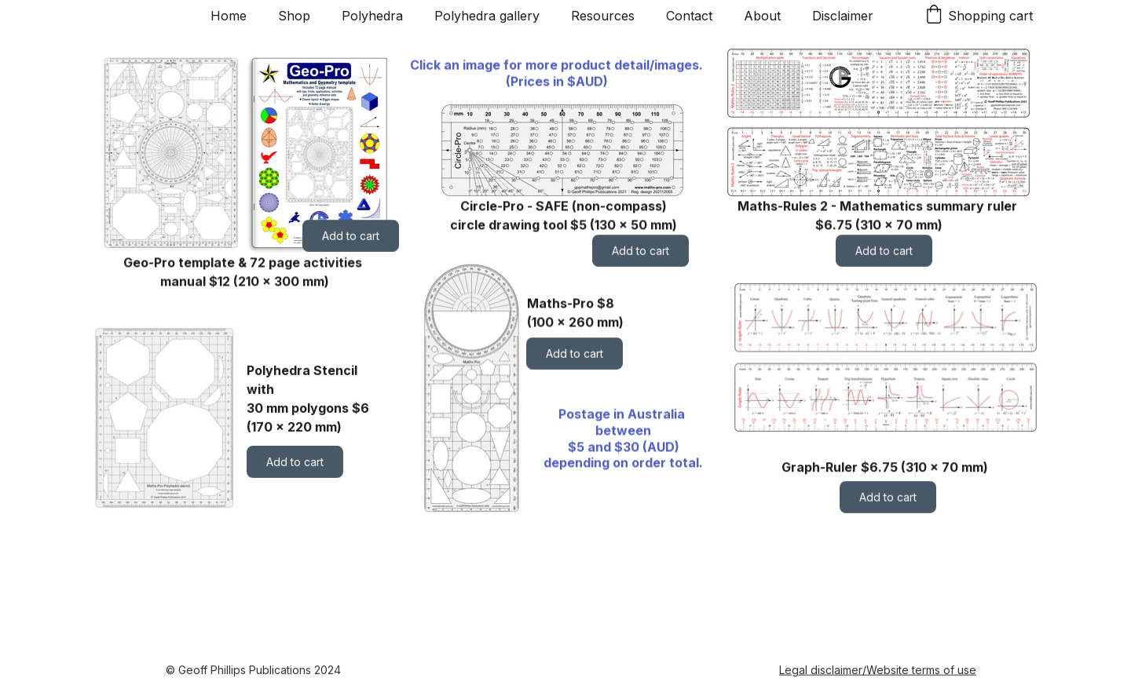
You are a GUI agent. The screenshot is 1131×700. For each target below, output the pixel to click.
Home (228, 16)
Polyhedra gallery (487, 16)
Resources (603, 16)
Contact (689, 16)
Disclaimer (842, 16)
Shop (294, 16)
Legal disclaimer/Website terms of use (877, 670)
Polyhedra (372, 16)
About (762, 16)
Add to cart (350, 235)
